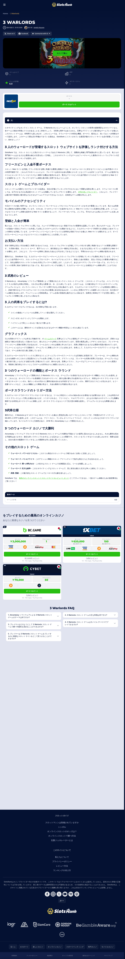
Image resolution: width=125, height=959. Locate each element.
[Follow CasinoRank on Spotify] (70, 894)
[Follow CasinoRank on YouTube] (64, 894)
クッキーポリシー (32, 955)
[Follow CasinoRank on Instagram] (53, 894)
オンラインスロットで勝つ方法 (62, 835)
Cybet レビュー (32, 595)
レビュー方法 (62, 866)
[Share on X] (9, 34)
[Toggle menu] (4, 4)
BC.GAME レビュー (32, 558)
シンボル (62, 827)
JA (62, 900)
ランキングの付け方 (62, 870)
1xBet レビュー (92, 558)
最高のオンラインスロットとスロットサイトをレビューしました (44, 478)
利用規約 (14, 955)
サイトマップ (108, 955)
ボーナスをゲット (69, 104)
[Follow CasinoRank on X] (59, 894)
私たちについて (62, 857)
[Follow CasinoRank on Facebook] (47, 894)
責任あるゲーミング (89, 955)
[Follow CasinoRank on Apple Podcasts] (76, 894)
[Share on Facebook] (23, 34)
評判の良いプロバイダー (87, 192)
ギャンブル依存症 (67, 955)
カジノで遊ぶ (62, 53)
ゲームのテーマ (50, 339)
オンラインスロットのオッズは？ (62, 831)
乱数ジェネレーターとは (62, 840)
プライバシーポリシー (62, 861)
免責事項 (49, 955)
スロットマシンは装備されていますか (62, 822)
